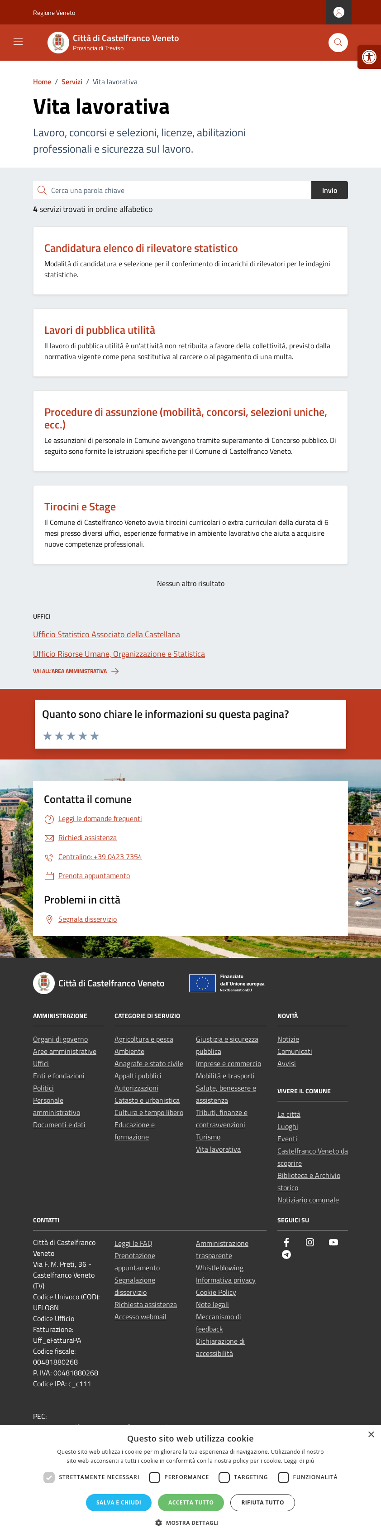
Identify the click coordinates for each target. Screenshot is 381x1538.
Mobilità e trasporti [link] (225, 1075)
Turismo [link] (208, 1136)
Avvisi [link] (286, 1063)
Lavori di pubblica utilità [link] (99, 330)
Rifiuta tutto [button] (262, 1502)
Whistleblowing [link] (219, 1267)
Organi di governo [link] (60, 1038)
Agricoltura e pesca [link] (143, 1038)
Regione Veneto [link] (54, 12)
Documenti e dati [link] (59, 1124)
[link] (369, 57)
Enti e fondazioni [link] (59, 1075)
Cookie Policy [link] (216, 1292)
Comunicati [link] (294, 1051)
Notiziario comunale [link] (308, 1199)
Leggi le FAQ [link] (133, 1243)
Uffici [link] (41, 1063)
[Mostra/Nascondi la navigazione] (18, 41)
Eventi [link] (287, 1138)
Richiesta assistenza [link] (145, 1304)
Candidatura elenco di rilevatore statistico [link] (141, 248)
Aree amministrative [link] (64, 1051)
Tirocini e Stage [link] (80, 506)
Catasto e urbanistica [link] (147, 1100)
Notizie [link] (288, 1038)
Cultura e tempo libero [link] (148, 1112)
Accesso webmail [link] (140, 1316)
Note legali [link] (212, 1304)
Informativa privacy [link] (226, 1279)
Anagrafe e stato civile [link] (148, 1063)
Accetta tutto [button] (191, 1502)
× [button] (370, 1435)
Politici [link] (43, 1087)
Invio (329, 190)
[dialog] (190, 1481)
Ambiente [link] (129, 1051)
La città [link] (288, 1114)
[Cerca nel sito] (338, 43)
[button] (190, 1522)
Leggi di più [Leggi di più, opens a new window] (299, 1461)
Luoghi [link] (287, 1126)
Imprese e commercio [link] (228, 1063)
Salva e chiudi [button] (118, 1502)
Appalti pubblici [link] (138, 1075)
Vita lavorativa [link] (218, 1149)
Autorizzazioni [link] (136, 1087)
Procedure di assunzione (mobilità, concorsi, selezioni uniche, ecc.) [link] (185, 418)
